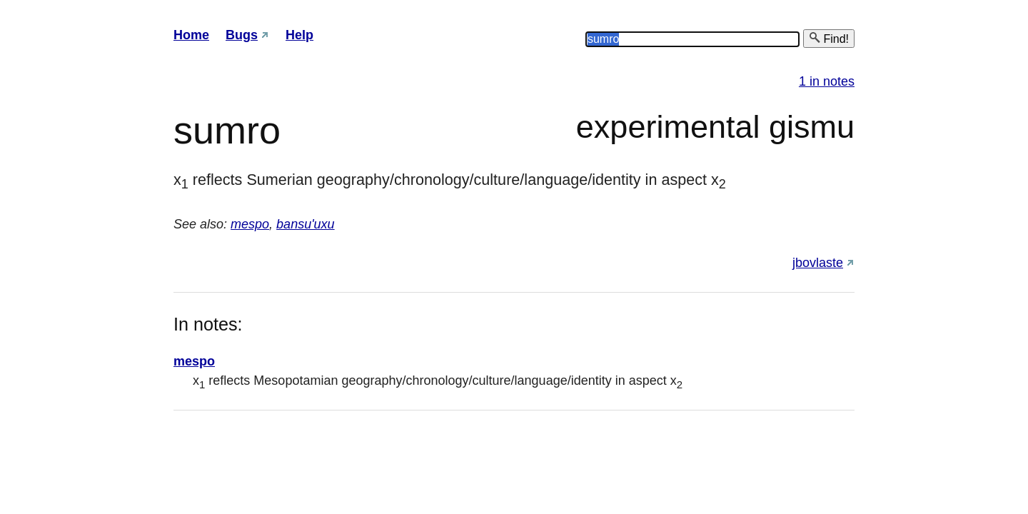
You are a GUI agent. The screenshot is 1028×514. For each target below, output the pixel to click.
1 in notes (827, 81)
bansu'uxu (305, 224)
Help (299, 35)
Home (191, 35)
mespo (250, 224)
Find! (829, 38)
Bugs (242, 35)
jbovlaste (817, 263)
